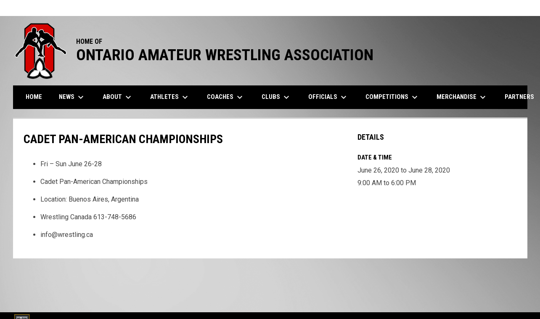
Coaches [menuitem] (226, 97)
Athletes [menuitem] (170, 97)
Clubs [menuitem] (276, 97)
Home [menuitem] (34, 97)
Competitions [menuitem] (392, 97)
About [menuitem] (118, 97)
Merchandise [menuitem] (462, 97)
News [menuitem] (72, 97)
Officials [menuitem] (328, 97)
